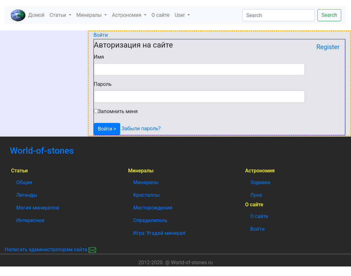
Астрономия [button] (127, 15)
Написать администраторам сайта (50, 250)
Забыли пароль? (140, 128)
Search (329, 15)
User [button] (180, 15)
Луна (256, 195)
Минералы (146, 182)
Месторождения (152, 208)
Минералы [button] (89, 15)
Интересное (30, 220)
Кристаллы (146, 195)
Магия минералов (37, 208)
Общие (24, 182)
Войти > (107, 129)
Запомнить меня (118, 111)
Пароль (103, 84)
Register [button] (328, 47)
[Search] (278, 15)
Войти (101, 35)
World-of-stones (59, 150)
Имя (99, 57)
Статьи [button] (58, 15)
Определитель (150, 220)
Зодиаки (260, 182)
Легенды (26, 195)
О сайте (161, 15)
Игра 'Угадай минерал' (159, 233)
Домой (37, 14)
